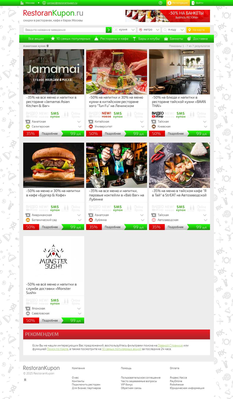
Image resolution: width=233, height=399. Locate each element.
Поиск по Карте (57, 349)
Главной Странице (170, 345)
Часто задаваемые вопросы (139, 381)
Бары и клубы (149, 39)
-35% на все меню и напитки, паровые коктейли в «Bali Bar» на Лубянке (116, 195)
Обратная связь (131, 388)
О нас (75, 377)
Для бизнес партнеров (86, 388)
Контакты (78, 381)
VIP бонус (127, 384)
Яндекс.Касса (178, 377)
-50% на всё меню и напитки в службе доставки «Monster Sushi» (51, 288)
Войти (199, 3)
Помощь (126, 368)
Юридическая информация (187, 388)
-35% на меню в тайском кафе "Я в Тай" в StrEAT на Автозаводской (179, 193)
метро (148, 29)
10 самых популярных (73, 39)
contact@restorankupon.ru (62, 3)
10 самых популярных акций (121, 349)
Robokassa (177, 384)
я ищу (172, 29)
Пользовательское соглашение (140, 377)
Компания (78, 368)
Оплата (174, 368)
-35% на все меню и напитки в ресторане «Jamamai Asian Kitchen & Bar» (51, 101)
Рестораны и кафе (114, 39)
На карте (199, 30)
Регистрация (180, 3)
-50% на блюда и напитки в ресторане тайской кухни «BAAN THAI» (179, 101)
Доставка (200, 39)
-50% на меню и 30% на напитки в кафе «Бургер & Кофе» (53, 193)
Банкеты (176, 39)
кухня (123, 29)
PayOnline (176, 381)
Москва (30, 3)
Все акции (36, 39)
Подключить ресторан (86, 384)
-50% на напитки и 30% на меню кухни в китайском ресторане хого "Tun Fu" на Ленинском (116, 101)
